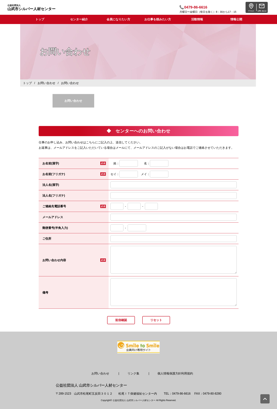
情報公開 (236, 19)
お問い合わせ (46, 83)
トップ (27, 83)
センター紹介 (79, 19)
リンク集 (133, 373)
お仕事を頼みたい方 (157, 19)
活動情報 (197, 19)
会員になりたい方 (118, 19)
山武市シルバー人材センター (31, 7)
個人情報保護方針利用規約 (175, 373)
